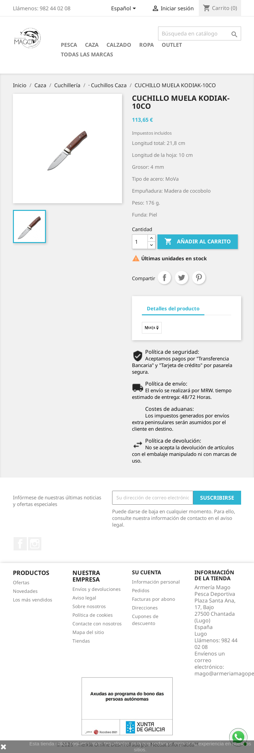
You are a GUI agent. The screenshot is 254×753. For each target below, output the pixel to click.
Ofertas (21, 582)
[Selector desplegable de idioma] (124, 9)
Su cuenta (146, 572)
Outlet (172, 44)
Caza (92, 44)
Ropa (146, 44)
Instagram (34, 543)
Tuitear (181, 277)
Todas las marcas (87, 54)
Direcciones (145, 607)
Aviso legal (84, 598)
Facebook (20, 543)
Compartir (164, 277)
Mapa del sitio (88, 632)
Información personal (156, 582)
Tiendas (81, 641)
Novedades (25, 591)
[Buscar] (199, 33)
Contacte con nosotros (97, 623)
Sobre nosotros (89, 606)
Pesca (69, 44)
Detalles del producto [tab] (173, 308)
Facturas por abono (153, 599)
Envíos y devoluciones (96, 589)
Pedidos (140, 590)
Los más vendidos (32, 599)
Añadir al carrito (197, 241)
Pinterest (198, 277)
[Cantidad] (140, 241)
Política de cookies (92, 615)
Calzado (118, 44)
